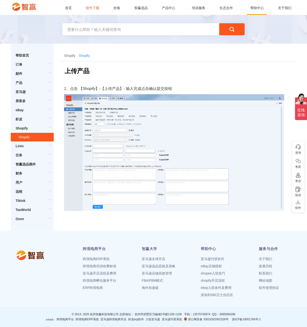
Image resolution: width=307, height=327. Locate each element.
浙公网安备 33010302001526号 (206, 319)
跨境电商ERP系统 (96, 259)
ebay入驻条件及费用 (216, 288)
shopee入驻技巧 (213, 273)
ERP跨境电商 (93, 288)
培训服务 (198, 8)
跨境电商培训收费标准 (99, 266)
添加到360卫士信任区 (217, 295)
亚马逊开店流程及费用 (99, 273)
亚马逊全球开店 (153, 259)
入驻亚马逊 (153, 319)
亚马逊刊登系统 (172, 319)
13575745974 (201, 314)
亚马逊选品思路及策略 (158, 266)
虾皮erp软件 (136, 319)
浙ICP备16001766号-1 (246, 319)
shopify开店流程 (213, 280)
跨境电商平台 (65, 319)
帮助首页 (22, 55)
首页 (68, 8)
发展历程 (265, 266)
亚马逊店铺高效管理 (157, 273)
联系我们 (265, 273)
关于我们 (284, 8)
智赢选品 (141, 8)
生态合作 (226, 8)
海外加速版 (150, 288)
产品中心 (168, 8)
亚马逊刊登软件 (212, 259)
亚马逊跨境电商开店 (113, 319)
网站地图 (265, 280)
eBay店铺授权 (211, 266)
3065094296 (227, 314)
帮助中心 (257, 8)
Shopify (24, 137)
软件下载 (92, 8)
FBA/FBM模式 (152, 280)
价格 (116, 8)
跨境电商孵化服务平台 (99, 280)
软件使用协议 (269, 288)
